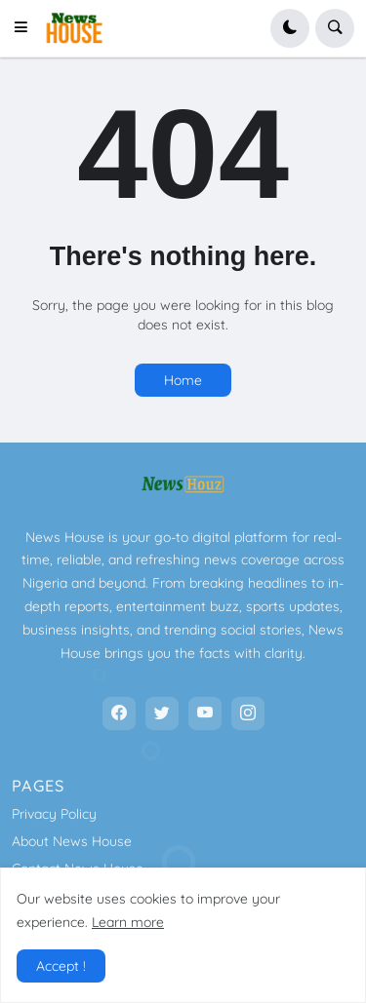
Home (183, 380)
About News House (72, 841)
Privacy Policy (54, 814)
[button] (26, 28)
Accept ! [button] (61, 966)
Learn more (128, 922)
